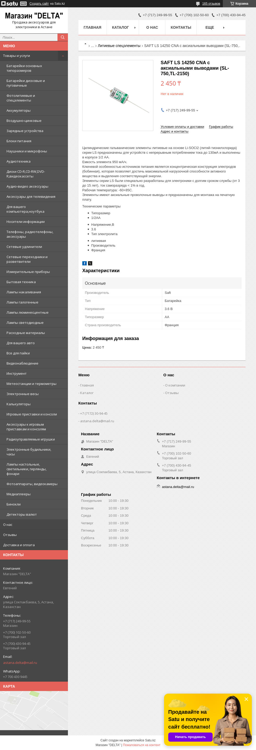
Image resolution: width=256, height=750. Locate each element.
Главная (92, 27)
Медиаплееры (19, 494)
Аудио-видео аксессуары (27, 186)
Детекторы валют (22, 514)
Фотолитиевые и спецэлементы (21, 98)
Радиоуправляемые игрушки (31, 439)
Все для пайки (18, 353)
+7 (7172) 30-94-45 (94, 413)
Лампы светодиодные (25, 322)
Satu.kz (150, 740)
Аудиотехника (19, 161)
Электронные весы (23, 393)
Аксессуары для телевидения (31, 196)
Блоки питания (19, 141)
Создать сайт (39, 3)
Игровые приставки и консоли (32, 414)
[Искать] (62, 37)
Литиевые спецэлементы (119, 46)
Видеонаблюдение (22, 363)
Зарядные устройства (25, 130)
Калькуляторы (19, 404)
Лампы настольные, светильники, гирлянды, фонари (26, 469)
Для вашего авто (21, 343)
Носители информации (26, 221)
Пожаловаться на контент (141, 745)
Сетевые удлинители (24, 246)
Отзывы (10, 534)
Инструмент (17, 373)
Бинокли (14, 504)
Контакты (181, 27)
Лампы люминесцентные (28, 312)
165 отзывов (211, 3)
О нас (7, 524)
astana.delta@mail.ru (20, 662)
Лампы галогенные (22, 302)
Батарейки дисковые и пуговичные (26, 83)
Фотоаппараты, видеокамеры (32, 483)
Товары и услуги (16, 55)
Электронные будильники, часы (29, 451)
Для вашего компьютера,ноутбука (25, 209)
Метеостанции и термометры (31, 383)
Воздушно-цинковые (24, 120)
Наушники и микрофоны (27, 151)
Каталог (120, 27)
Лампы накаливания (24, 292)
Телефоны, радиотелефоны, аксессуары (30, 234)
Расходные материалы (26, 332)
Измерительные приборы (28, 271)
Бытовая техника (21, 281)
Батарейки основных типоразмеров (24, 68)
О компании (175, 385)
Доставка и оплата (19, 545)
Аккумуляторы (19, 110)
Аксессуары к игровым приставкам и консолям (26, 426)
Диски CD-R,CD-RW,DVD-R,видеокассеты (26, 173)
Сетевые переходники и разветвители (27, 259)
